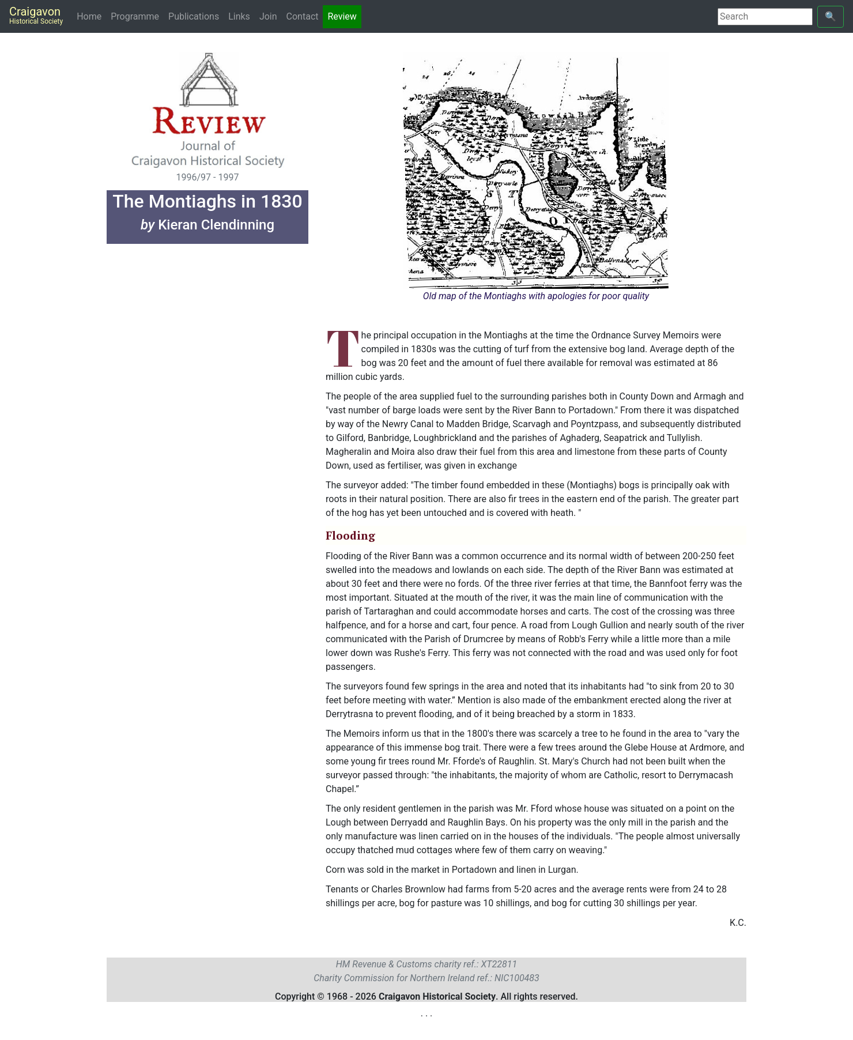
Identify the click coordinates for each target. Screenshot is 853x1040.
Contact (302, 16)
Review (341, 16)
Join (268, 16)
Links (239, 16)
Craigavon (36, 15)
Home (91, 16)
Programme (135, 16)
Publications (193, 16)
